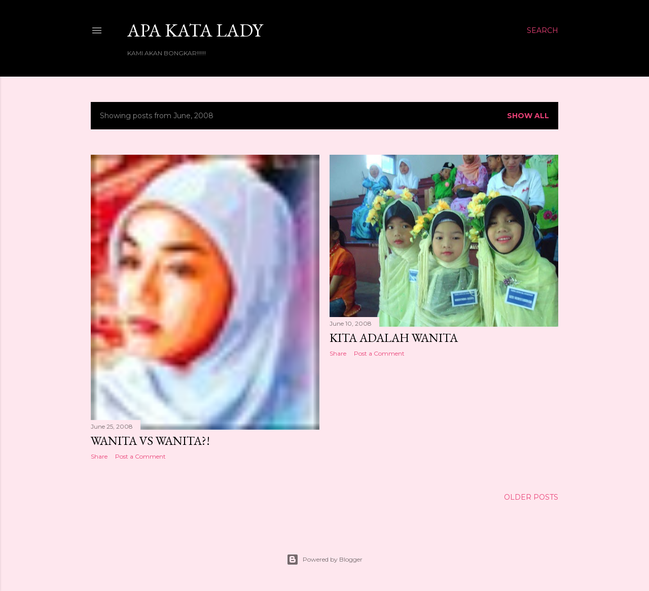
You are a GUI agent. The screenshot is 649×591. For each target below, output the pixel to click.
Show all (528, 115)
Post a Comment (140, 456)
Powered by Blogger (324, 559)
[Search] (542, 30)
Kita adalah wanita (394, 337)
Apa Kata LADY (195, 30)
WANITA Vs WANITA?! (150, 440)
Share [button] (99, 456)
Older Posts (531, 497)
